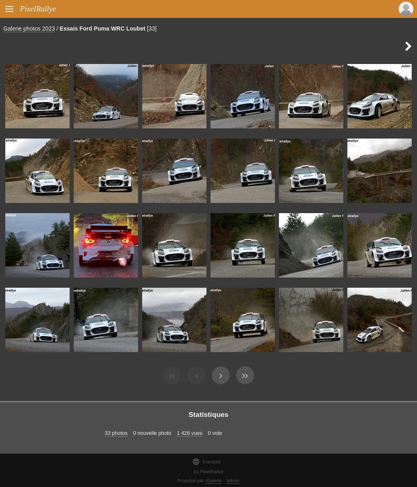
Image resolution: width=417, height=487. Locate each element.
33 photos (116, 433)
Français (206, 461)
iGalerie (214, 480)
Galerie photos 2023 (29, 28)
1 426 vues (189, 433)
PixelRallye (38, 8)
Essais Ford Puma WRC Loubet (102, 28)
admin (233, 480)
